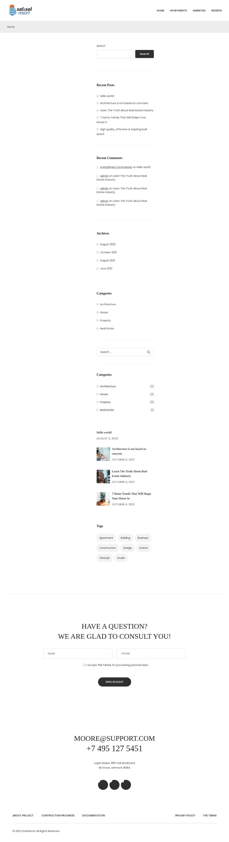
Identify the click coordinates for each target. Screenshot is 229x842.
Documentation (93, 815)
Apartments (178, 10)
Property (105, 320)
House (104, 312)
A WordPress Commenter (116, 167)
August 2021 (107, 260)
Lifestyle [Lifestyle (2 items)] (104, 558)
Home (160, 10)
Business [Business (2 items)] (143, 538)
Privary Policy (185, 815)
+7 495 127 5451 (114, 748)
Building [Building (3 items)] (125, 538)
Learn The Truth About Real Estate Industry (127, 110)
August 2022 (108, 244)
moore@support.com (114, 738)
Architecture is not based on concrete (124, 103)
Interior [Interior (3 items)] (143, 548)
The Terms (209, 815)
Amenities (199, 10)
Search (101, 46)
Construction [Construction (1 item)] (107, 548)
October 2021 (108, 252)
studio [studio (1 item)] (121, 558)
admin (104, 176)
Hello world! (107, 96)
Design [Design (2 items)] (127, 548)
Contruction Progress (58, 815)
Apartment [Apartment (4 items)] (106, 538)
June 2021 (106, 268)
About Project (23, 815)
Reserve (216, 10)
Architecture (108, 304)
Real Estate (107, 328)
